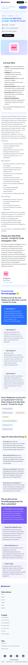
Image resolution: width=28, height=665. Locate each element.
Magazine (3, 608)
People (2, 602)
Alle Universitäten (5, 634)
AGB (3, 662)
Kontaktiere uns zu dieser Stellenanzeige (10, 646)
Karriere (3, 597)
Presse (2, 605)
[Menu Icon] (26, 2)
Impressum (9, 662)
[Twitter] (17, 656)
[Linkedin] (23, 656)
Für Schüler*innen (5, 620)
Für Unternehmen (5, 625)
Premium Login (4, 648)
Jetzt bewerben (23, 7)
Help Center (3, 643)
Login (2, 594)
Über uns (3, 600)
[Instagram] (11, 656)
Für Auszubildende (5, 623)
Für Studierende (4, 617)
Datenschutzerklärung (21, 662)
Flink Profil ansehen (8, 282)
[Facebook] (5, 656)
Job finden (20, 2)
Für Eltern (3, 631)
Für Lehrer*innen (5, 628)
